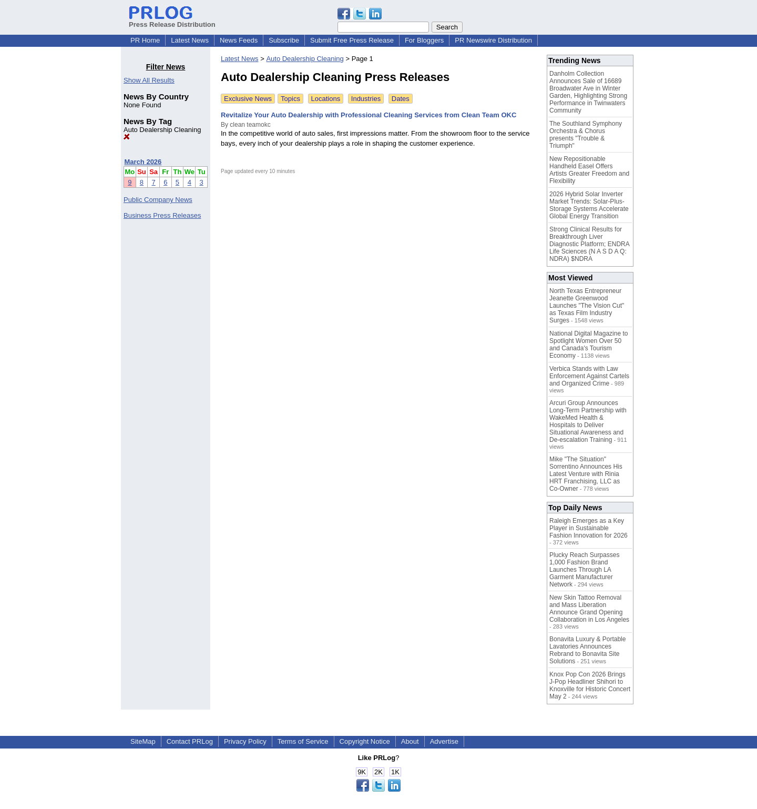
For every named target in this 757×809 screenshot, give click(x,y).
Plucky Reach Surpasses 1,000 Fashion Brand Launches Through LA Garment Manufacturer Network (584, 569)
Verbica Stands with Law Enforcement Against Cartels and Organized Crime (589, 376)
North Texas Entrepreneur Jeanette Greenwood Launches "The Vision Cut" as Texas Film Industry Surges (586, 305)
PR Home (145, 40)
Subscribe (284, 40)
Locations (326, 99)
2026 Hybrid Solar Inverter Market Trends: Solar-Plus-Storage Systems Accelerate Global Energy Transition (589, 205)
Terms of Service (303, 741)
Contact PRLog (190, 741)
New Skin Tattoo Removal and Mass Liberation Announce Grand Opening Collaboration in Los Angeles (589, 608)
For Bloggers (424, 40)
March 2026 (143, 162)
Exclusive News (248, 99)
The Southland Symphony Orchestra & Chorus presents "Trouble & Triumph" (585, 134)
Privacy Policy (245, 741)
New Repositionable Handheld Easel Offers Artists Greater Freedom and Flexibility (589, 170)
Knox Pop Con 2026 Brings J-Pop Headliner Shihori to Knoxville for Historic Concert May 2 (589, 685)
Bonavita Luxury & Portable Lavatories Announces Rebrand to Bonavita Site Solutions (587, 650)
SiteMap (143, 741)
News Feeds (239, 40)
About (410, 741)
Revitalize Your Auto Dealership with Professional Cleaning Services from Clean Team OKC (368, 115)
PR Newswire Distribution (493, 40)
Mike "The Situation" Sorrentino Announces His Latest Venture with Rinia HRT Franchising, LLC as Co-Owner (585, 474)
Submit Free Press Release (352, 40)
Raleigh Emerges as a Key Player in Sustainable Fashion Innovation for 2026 (588, 528)
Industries (366, 99)
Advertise (444, 741)
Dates (401, 99)
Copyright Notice (365, 741)
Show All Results (149, 80)
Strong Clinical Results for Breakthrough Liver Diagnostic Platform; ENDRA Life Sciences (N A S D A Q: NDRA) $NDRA (589, 244)
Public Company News (158, 200)
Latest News (190, 40)
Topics (290, 99)
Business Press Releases (162, 215)
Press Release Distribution (172, 20)
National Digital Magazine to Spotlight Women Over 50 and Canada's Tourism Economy (588, 344)
